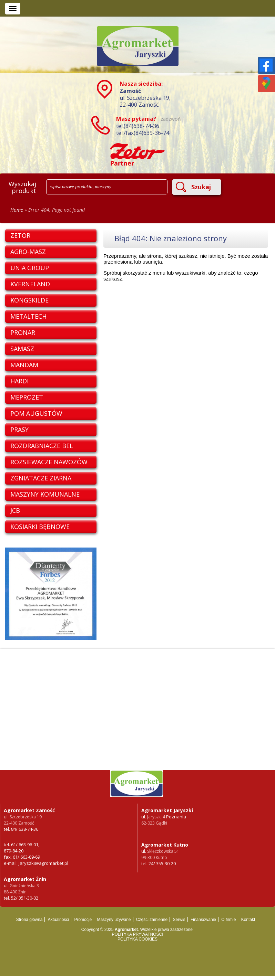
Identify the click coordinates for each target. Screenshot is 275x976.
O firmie (228, 919)
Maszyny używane (114, 919)
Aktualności (58, 919)
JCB (15, 510)
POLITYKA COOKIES (137, 939)
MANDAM (24, 365)
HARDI (19, 381)
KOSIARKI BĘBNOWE (40, 526)
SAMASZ (22, 348)
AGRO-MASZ (28, 251)
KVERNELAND (30, 284)
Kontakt (248, 919)
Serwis (179, 919)
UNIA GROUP (29, 268)
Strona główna (29, 919)
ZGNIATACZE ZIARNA (40, 478)
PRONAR (22, 332)
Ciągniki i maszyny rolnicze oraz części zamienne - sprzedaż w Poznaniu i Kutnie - (137, 787)
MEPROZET (26, 397)
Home (16, 209)
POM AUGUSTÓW (36, 413)
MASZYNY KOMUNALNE (45, 494)
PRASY (19, 429)
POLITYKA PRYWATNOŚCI (137, 934)
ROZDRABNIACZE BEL (41, 446)
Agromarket (126, 929)
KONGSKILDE (29, 300)
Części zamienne (151, 919)
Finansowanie (203, 919)
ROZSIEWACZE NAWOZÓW (49, 462)
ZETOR (20, 235)
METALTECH (28, 316)
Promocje (83, 919)
